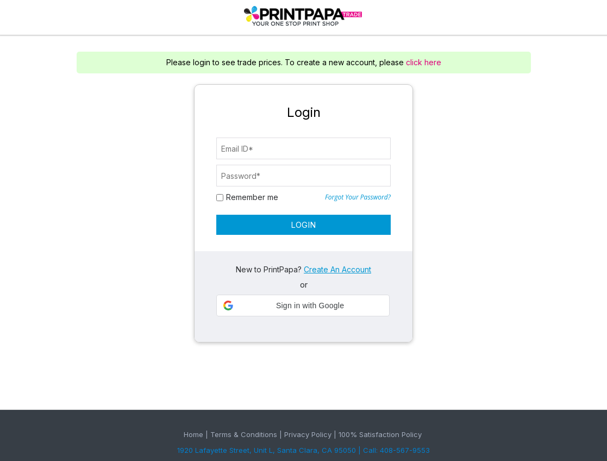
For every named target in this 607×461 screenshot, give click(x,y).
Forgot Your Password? (358, 197)
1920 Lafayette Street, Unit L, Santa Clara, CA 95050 (266, 450)
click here (423, 62)
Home (193, 434)
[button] (303, 305)
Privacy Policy (307, 434)
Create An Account (337, 269)
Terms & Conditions (243, 434)
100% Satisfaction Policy (380, 434)
